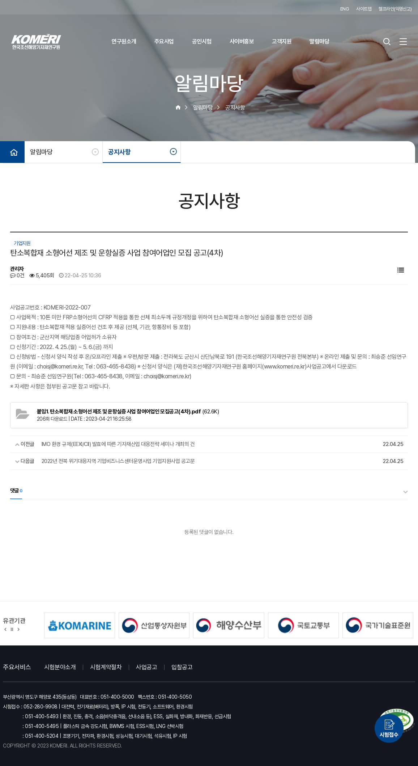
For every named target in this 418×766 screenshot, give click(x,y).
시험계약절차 (105, 667)
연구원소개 (124, 41)
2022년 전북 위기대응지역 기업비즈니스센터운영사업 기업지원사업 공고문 (118, 461)
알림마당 (319, 41)
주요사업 (164, 41)
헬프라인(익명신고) (395, 9)
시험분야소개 (60, 667)
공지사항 (119, 152)
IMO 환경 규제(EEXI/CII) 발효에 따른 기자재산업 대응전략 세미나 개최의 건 (118, 444)
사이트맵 (363, 9)
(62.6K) (128, 411)
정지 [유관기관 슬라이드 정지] (12, 628)
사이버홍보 (242, 41)
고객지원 (281, 41)
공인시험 (202, 41)
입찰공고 (181, 667)
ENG (344, 9)
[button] (5, 628)
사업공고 (146, 667)
